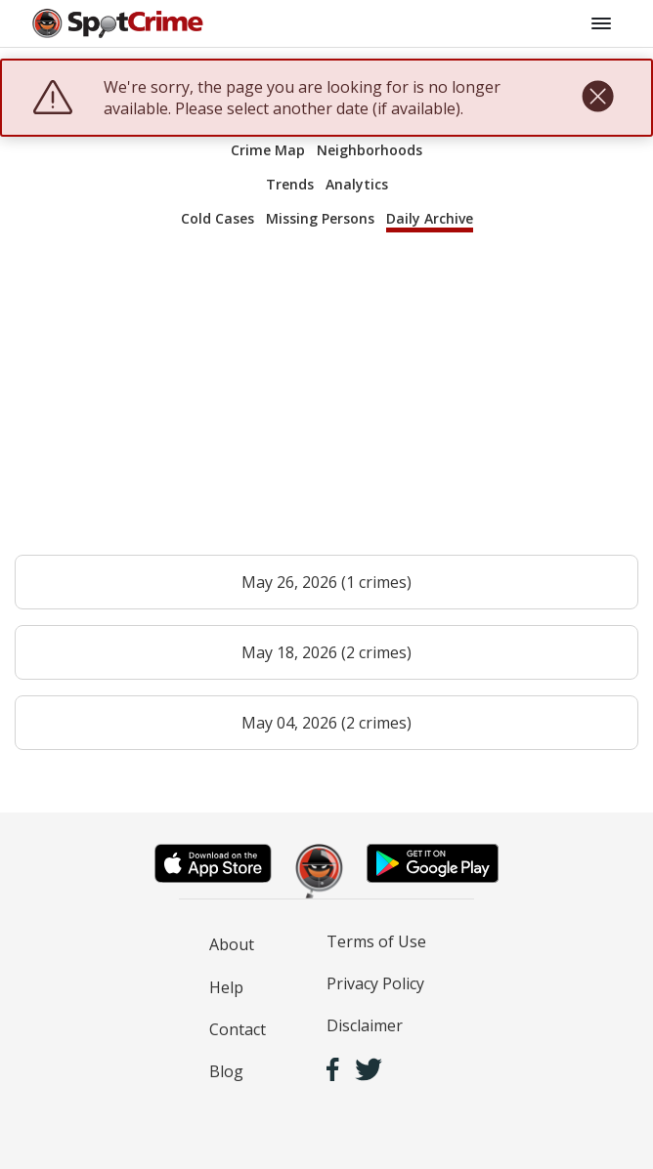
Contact (237, 1029)
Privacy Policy (375, 983)
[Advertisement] (326, 402)
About (231, 944)
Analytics (357, 184)
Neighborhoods (369, 150)
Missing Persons (320, 218)
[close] (598, 97)
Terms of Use (376, 941)
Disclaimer (364, 1025)
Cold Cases (217, 218)
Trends (290, 184)
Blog (226, 1071)
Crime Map (268, 150)
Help (226, 987)
